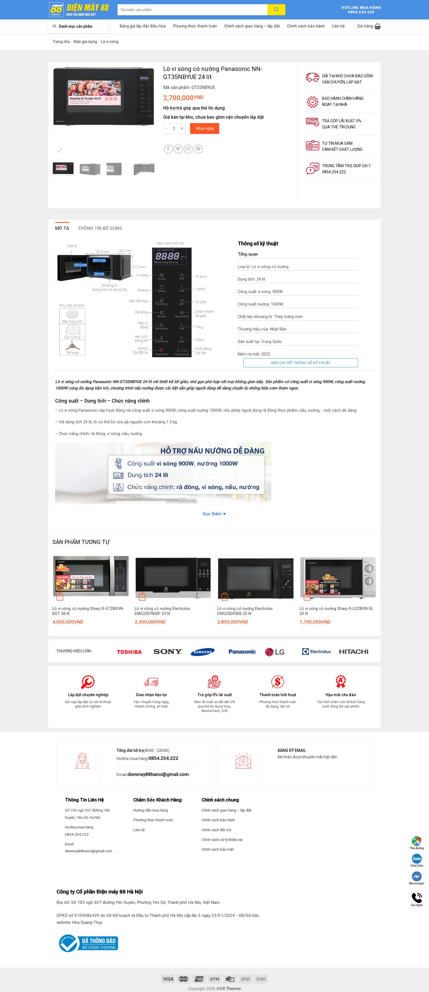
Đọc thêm (212, 514)
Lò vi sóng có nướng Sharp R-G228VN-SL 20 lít (336, 611)
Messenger (416, 878)
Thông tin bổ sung (100, 228)
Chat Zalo (416, 860)
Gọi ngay (416, 898)
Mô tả (62, 228)
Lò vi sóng (109, 41)
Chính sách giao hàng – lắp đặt (252, 26)
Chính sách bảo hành (306, 26)
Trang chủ (61, 41)
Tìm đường (417, 843)
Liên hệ (338, 26)
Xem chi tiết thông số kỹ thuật (301, 363)
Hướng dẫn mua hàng (150, 810)
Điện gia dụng (85, 41)
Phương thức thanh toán (195, 26)
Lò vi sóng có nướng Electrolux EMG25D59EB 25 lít (245, 611)
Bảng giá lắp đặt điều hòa (143, 26)
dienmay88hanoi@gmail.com (158, 774)
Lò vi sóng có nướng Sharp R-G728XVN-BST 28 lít (88, 611)
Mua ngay (205, 128)
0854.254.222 (163, 758)
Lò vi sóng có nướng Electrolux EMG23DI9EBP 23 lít (162, 611)
